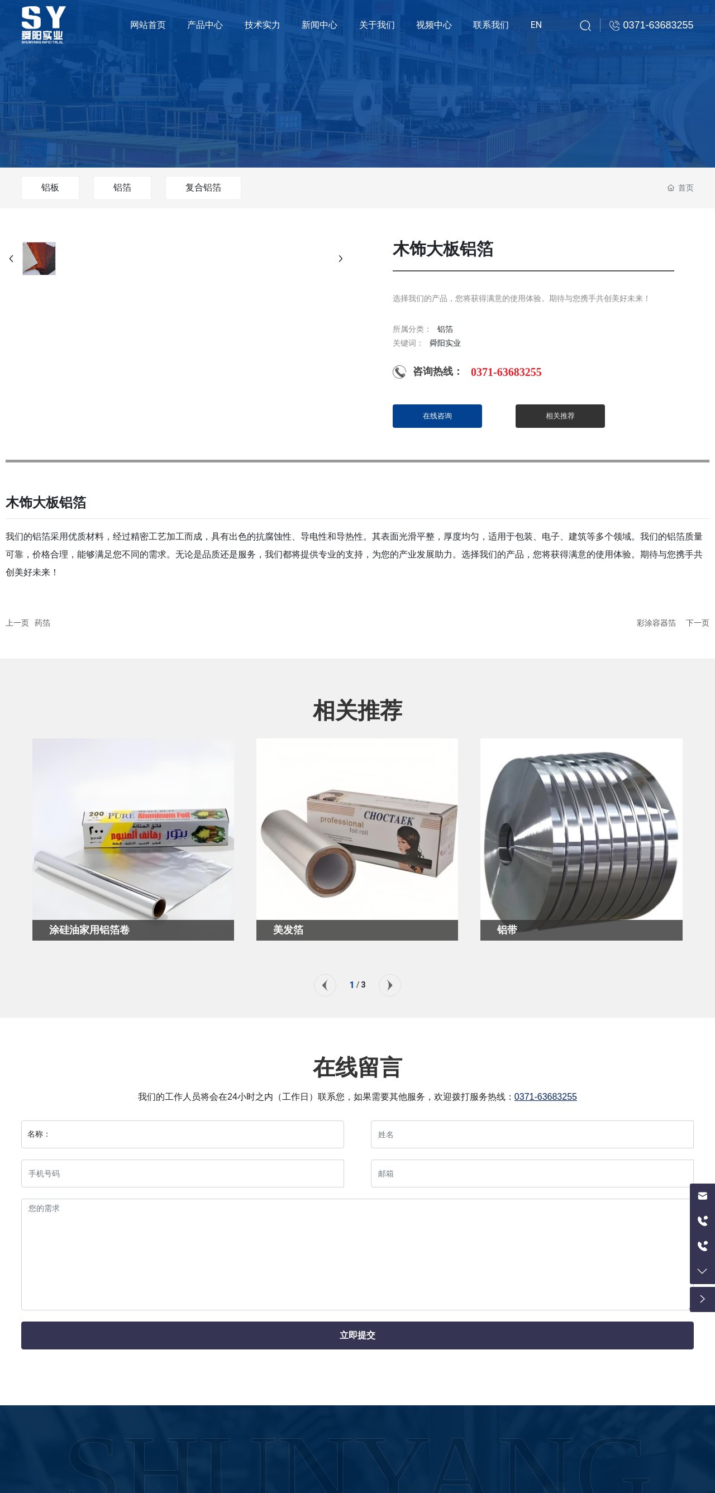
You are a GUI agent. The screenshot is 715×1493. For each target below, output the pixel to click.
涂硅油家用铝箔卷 (89, 930)
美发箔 (288, 930)
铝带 (507, 930)
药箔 (42, 622)
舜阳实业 (445, 342)
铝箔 (122, 187)
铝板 (50, 187)
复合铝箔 (203, 187)
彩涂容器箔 (656, 622)
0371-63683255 (506, 372)
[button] (325, 985)
